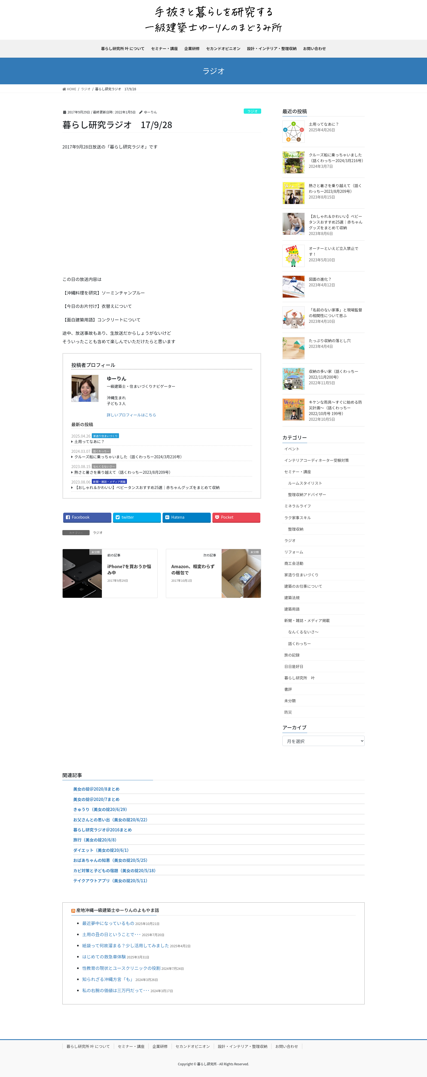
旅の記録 (292, 655)
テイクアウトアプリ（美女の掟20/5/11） (111, 880)
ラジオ (252, 111)
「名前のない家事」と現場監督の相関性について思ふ (335, 312)
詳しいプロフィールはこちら (131, 414)
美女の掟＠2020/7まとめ (96, 799)
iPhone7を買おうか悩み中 (129, 569)
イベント (292, 448)
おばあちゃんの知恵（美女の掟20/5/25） (111, 860)
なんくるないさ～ (104, 466)
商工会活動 (293, 563)
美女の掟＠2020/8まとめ (96, 789)
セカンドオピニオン (193, 1046)
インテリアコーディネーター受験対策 (316, 460)
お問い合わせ (286, 1046)
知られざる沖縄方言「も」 (108, 979)
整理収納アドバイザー (307, 494)
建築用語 (292, 609)
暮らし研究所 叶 (299, 677)
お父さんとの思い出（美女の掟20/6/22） (111, 819)
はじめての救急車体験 (104, 956)
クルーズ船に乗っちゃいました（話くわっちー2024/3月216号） (129, 456)
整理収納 (295, 529)
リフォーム (293, 552)
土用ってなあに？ (89, 441)
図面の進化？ (320, 279)
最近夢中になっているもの (108, 923)
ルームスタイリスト (305, 483)
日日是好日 (293, 666)
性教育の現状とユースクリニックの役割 (121, 968)
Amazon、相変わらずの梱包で (193, 569)
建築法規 (292, 597)
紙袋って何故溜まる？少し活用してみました (125, 945)
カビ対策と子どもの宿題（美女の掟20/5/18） (115, 870)
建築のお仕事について (303, 586)
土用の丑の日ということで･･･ (111, 934)
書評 (288, 689)
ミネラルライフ (297, 506)
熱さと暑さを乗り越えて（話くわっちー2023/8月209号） (123, 472)
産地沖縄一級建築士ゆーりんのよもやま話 (117, 910)
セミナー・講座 (297, 471)
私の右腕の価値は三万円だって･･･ (116, 990)
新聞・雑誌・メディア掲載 (109, 481)
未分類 (290, 700)
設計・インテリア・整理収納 (242, 1046)
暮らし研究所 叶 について (88, 1046)
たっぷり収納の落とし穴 (330, 340)
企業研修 (160, 1046)
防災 (288, 712)
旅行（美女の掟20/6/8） (96, 840)
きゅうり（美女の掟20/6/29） (101, 809)
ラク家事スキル (297, 517)
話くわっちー (101, 451)
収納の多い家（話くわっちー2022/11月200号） (333, 374)
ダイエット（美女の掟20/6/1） (102, 850)
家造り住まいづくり (105, 436)
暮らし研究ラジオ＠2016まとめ (102, 829)
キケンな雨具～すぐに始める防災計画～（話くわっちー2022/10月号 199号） (335, 407)
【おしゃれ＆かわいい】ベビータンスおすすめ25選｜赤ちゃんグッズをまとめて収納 (146, 487)
